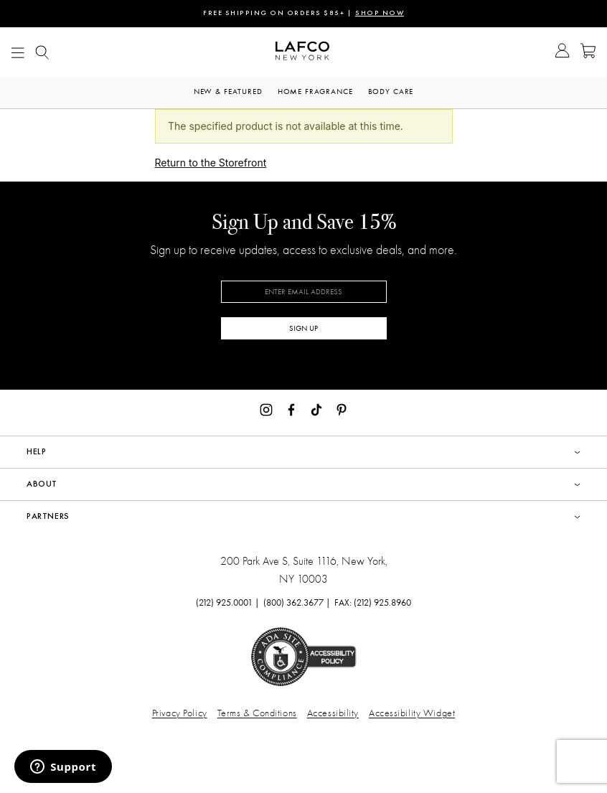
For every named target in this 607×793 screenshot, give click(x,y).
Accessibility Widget (412, 713)
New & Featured (228, 91)
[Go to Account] (562, 52)
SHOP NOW (379, 13)
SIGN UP (303, 328)
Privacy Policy (179, 713)
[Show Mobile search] (42, 52)
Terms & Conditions (257, 713)
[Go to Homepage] (302, 52)
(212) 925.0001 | (228, 602)
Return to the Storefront (211, 162)
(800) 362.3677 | (297, 602)
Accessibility (333, 713)
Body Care (391, 91)
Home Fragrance (315, 91)
